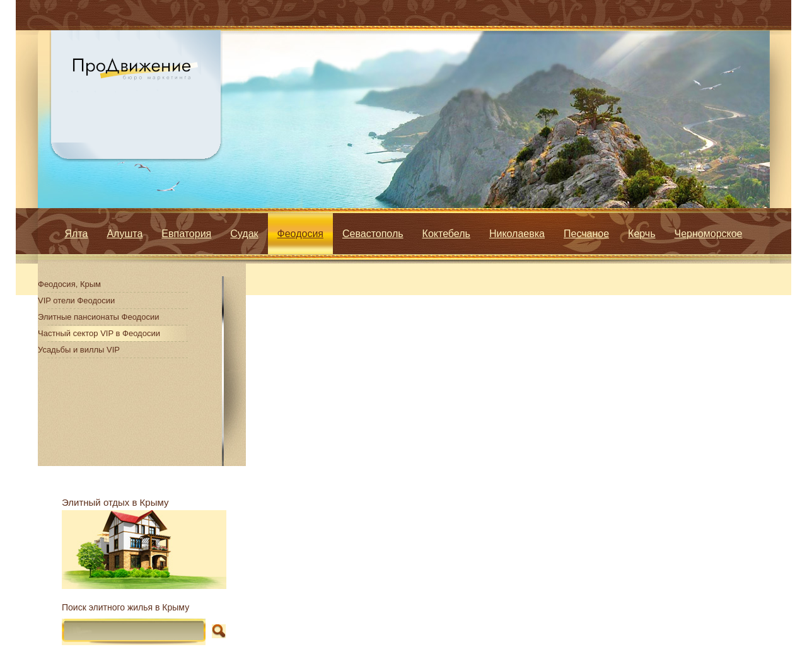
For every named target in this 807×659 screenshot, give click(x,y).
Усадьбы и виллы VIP (79, 349)
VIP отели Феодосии (76, 300)
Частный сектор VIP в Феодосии (99, 333)
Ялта (76, 233)
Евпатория (186, 233)
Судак (244, 233)
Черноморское (709, 233)
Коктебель (446, 233)
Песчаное (586, 233)
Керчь (641, 233)
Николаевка (517, 233)
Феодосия (300, 233)
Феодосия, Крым (69, 284)
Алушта (124, 233)
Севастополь (373, 233)
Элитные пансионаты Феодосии (98, 317)
